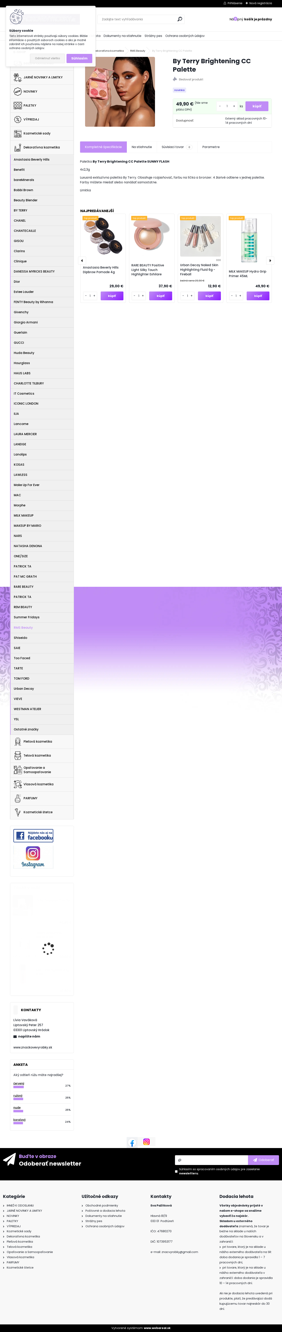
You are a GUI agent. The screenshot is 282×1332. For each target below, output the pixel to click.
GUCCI (19, 343)
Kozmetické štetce (33, 812)
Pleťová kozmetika (33, 741)
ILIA (16, 414)
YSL (16, 719)
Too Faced (22, 658)
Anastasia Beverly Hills (32, 159)
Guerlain (20, 332)
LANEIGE (20, 444)
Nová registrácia (260, 3)
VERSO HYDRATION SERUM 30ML (49, 935)
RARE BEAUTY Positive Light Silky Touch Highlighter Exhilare (147, 272)
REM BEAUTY (23, 607)
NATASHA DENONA (28, 546)
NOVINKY (25, 91)
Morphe (19, 505)
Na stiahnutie (142, 149)
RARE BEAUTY (23, 587)
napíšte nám (29, 1036)
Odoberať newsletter (50, 1163)
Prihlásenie (235, 3)
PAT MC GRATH (25, 576)
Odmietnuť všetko (47, 58)
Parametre (211, 149)
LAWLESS (20, 475)
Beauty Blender (26, 200)
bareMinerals (24, 180)
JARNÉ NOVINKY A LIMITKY (38, 77)
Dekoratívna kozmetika (37, 147)
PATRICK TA (22, 566)
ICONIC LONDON (26, 403)
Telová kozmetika (32, 755)
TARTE (18, 668)
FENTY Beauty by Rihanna (33, 302)
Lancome (21, 424)
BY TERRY (20, 210)
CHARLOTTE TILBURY (29, 383)
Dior (17, 282)
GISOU (19, 241)
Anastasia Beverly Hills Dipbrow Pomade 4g (101, 272)
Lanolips (20, 454)
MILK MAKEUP (24, 515)
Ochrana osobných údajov (185, 36)
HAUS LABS (22, 373)
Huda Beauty (24, 353)
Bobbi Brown (23, 190)
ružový (18, 1096)
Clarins (19, 251)
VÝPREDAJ (26, 119)
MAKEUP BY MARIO (27, 526)
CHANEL (20, 220)
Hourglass (22, 363)
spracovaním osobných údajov (218, 1169)
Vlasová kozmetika (34, 784)
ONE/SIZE (21, 556)
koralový (19, 1120)
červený (18, 1083)
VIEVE (18, 699)
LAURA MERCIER (25, 434)
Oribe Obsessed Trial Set (53, 900)
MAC (17, 495)
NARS (18, 536)
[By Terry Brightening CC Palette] (120, 92)
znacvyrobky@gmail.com (180, 1252)
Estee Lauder (24, 292)
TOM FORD (21, 678)
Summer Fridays (27, 617)
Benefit (19, 170)
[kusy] (226, 107)
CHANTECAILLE (25, 231)
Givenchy (21, 312)
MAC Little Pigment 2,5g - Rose (53, 972)
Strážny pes (153, 36)
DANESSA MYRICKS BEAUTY (34, 271)
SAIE (17, 648)
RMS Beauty (23, 627)
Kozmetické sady (32, 133)
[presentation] (82, 263)
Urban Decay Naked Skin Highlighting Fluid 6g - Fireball (199, 272)
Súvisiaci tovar (177, 149)
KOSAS (19, 464)
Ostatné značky (26, 729)
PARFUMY (25, 798)
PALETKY (25, 105)
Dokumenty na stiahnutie (122, 36)
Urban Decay (24, 689)
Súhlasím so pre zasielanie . (219, 1171)
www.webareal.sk (157, 1328)
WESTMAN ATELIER (27, 709)
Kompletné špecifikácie (103, 149)
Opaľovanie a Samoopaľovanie (32, 770)
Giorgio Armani (26, 322)
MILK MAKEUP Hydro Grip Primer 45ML (247, 276)
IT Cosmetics (24, 393)
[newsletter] (263, 1160)
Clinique (20, 261)
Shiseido (20, 638)
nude (17, 1108)
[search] (180, 19)
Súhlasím (79, 58)
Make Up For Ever (27, 485)
